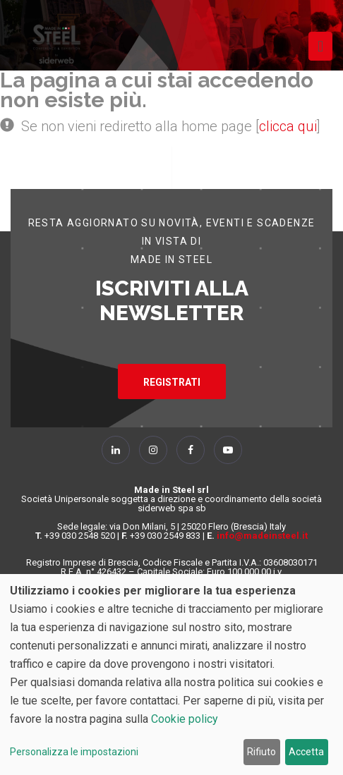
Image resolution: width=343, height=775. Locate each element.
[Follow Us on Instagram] (153, 450)
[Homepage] (56, 44)
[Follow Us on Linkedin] (116, 450)
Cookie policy (184, 719)
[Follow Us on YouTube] (228, 450)
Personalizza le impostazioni (74, 751)
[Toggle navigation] (320, 46)
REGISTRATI (171, 382)
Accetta (306, 751)
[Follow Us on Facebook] (190, 450)
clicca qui (288, 126)
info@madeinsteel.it (262, 535)
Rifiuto (261, 751)
